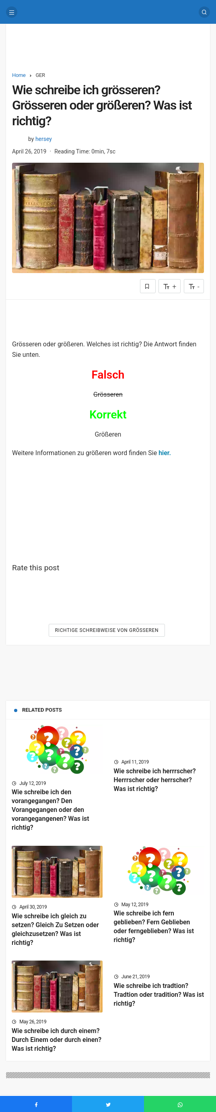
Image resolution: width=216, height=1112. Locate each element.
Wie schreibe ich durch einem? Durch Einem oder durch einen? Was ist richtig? (56, 1039)
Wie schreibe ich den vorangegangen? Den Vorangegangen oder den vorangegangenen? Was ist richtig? (50, 810)
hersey (43, 139)
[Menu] (11, 12)
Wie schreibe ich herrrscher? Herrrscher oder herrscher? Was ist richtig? (155, 780)
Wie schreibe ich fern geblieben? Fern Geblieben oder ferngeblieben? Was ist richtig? (154, 927)
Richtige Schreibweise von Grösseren (106, 630)
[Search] (204, 12)
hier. (164, 453)
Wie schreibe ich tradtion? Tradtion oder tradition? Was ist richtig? (159, 994)
